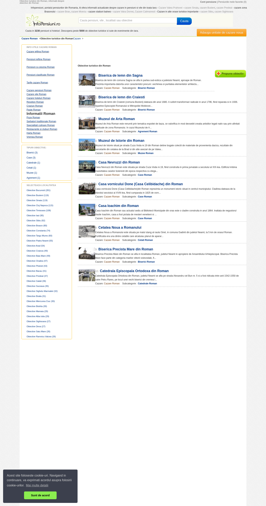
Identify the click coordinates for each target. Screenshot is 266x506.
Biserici (32, 152)
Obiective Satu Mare (38, 331)
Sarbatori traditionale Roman (41, 121)
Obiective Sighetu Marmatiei (42, 291)
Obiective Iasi (35, 215)
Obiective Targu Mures (39, 235)
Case (31, 157)
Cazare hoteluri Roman (38, 98)
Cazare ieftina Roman (38, 51)
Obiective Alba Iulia (38, 316)
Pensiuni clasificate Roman (40, 75)
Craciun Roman (35, 106)
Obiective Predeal (37, 276)
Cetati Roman (145, 240)
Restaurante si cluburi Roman (42, 129)
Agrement (33, 177)
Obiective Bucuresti (39, 190)
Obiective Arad (36, 246)
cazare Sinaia (191, 7)
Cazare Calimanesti (145, 11)
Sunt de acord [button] (40, 495)
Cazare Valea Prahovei (170, 7)
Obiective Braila (36, 296)
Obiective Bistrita (37, 306)
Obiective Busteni (38, 195)
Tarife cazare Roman (37, 82)
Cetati (31, 167)
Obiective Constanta (38, 230)
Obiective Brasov (37, 225)
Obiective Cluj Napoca (40, 205)
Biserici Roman (146, 88)
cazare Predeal (224, 7)
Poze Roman (33, 117)
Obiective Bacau (37, 271)
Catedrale (33, 162)
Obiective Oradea (37, 261)
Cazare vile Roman (36, 94)
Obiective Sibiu (36, 220)
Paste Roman (34, 109)
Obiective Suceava (38, 286)
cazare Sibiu (206, 11)
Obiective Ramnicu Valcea (41, 336)
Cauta (184, 21)
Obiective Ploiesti (37, 266)
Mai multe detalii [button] (37, 485)
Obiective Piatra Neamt (40, 241)
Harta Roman (33, 133)
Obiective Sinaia (37, 200)
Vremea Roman (35, 137)
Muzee (32, 172)
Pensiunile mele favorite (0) (232, 2)
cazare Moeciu (78, 11)
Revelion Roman (35, 102)
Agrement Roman (147, 131)
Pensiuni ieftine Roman (38, 59)
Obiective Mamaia (37, 311)
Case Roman (145, 175)
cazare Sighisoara (224, 11)
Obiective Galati (36, 281)
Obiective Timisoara (39, 210)
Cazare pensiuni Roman (39, 90)
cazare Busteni (207, 7)
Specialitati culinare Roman (41, 125)
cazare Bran (63, 11)
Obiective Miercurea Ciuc (41, 301)
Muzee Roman (146, 153)
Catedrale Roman (147, 283)
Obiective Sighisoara (39, 321)
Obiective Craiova (37, 251)
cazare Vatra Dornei (123, 11)
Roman (49, 114)
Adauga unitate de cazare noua (221, 32)
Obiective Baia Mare (38, 256)
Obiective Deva (36, 326)
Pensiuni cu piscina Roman (41, 67)
